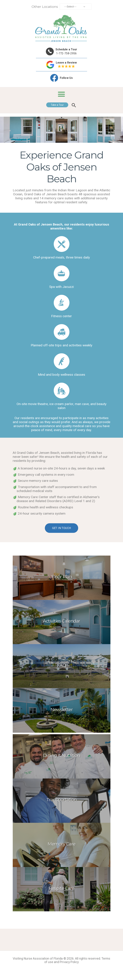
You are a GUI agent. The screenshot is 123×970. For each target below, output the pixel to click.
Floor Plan (61, 577)
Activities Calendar (61, 621)
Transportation (61, 799)
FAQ (61, 665)
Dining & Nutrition (61, 755)
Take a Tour (57, 104)
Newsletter (61, 709)
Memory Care (61, 844)
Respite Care (61, 888)
